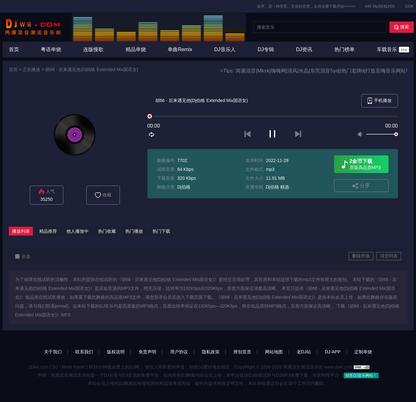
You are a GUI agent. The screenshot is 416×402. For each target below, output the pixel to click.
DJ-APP (333, 351)
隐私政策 (211, 351)
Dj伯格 (183, 186)
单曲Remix (180, 49)
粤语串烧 (51, 49)
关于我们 (53, 351)
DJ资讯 (304, 49)
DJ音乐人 (225, 49)
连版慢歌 (93, 49)
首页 (14, 49)
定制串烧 (363, 351)
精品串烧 (136, 49)
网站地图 (274, 351)
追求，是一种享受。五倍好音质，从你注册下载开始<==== (306, 6)
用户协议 (179, 351)
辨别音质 (242, 351)
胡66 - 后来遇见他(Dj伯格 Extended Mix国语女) (91, 69)
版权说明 (116, 351)
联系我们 (84, 351)
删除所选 (361, 255)
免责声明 (147, 351)
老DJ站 (304, 351)
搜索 (401, 27)
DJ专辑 (266, 49)
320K (409, 6)
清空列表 (389, 255)
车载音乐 (393, 49)
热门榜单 (344, 49)
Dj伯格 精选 (277, 186)
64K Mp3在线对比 (380, 6)
